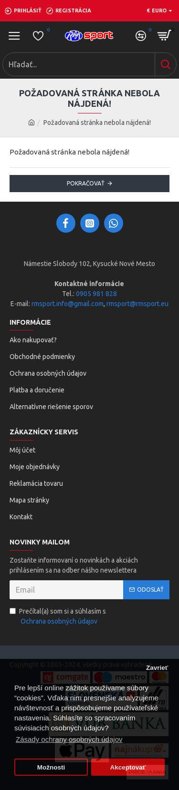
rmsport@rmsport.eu (137, 304)
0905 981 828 (96, 294)
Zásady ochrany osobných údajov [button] (69, 739)
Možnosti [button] (51, 767)
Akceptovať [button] (128, 767)
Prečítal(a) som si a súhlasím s (58, 616)
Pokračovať (86, 183)
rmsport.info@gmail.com (68, 304)
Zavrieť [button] (157, 667)
